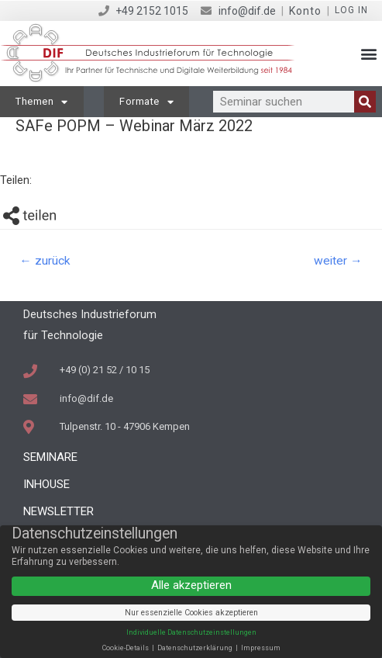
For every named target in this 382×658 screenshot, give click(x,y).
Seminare (50, 457)
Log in (351, 10)
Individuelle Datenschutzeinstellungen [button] (191, 632)
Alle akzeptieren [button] (191, 585)
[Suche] (365, 102)
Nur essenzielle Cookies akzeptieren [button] (191, 613)
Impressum (260, 648)
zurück (45, 261)
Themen (41, 102)
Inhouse (46, 484)
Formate (146, 102)
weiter (338, 261)
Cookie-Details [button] (126, 648)
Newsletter (58, 511)
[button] (369, 54)
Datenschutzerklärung (195, 648)
